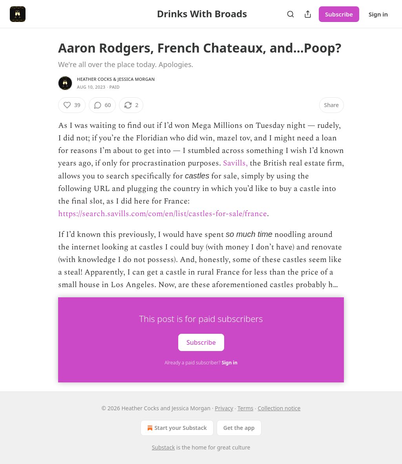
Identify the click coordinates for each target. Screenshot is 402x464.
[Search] (290, 14)
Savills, (235, 163)
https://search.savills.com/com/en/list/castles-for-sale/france (162, 214)
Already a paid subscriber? (200, 362)
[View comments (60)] (102, 105)
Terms (245, 408)
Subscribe (339, 14)
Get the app (239, 427)
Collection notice (279, 408)
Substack (163, 447)
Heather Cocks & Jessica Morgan (116, 79)
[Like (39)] (72, 105)
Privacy (224, 408)
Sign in (378, 14)
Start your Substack (176, 428)
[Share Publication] (308, 14)
